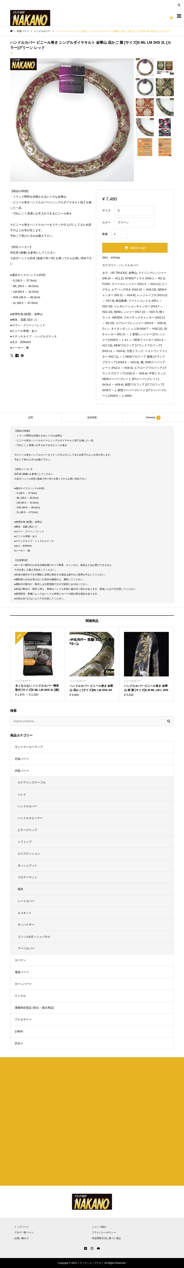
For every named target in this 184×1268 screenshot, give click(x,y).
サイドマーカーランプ (29, 747)
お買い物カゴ (21, 1238)
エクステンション (29, 853)
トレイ (22, 794)
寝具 (20, 889)
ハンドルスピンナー (30, 818)
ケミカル (20, 995)
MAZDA (117, 317)
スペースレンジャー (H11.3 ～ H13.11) (136, 284)
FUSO (106, 284)
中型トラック (157, 373)
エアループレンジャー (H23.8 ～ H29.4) (141, 323)
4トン (128, 339)
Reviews (153, 417)
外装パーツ (22, 758)
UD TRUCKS (119, 272)
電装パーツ (22, 972)
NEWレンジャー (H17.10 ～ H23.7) (136, 311)
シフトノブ (25, 841)
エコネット (25, 912)
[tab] (30, 417)
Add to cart (137, 248)
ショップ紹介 (99, 1226)
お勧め (19, 1031)
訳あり (19, 1043)
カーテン (20, 960)
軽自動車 (121, 300)
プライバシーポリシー (104, 1232)
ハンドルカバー (129, 265)
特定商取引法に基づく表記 (106, 1238)
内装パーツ (22, 770)
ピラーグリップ (27, 830)
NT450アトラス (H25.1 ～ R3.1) (145, 278)
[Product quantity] (119, 233)
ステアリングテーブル (32, 782)
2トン (105, 328)
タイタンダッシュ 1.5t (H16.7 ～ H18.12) (136, 328)
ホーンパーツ (23, 983)
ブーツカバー (26, 948)
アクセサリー (23, 1019)
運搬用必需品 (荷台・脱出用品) (34, 1007)
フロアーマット (27, 877)
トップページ (21, 1226)
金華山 (133, 272)
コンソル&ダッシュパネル (34, 936)
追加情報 (92, 417)
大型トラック (135, 351)
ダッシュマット (27, 865)
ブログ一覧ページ (23, 1232)
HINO (128, 395)
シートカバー (26, 901)
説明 (30, 417)
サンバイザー (26, 924)
